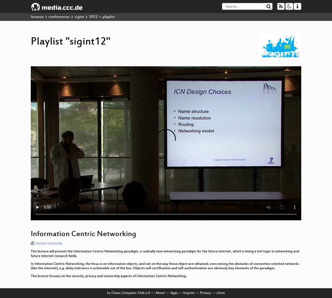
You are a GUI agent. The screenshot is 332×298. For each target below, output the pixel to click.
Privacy (205, 293)
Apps (174, 293)
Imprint (189, 293)
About (160, 293)
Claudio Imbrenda (48, 244)
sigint (79, 17)
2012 (93, 17)
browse (37, 17)
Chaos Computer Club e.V (130, 293)
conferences (59, 17)
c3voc (220, 293)
